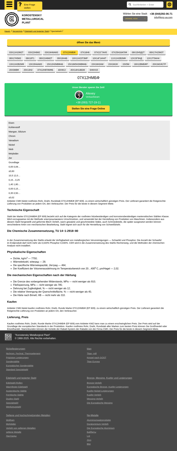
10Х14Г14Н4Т (99, 58)
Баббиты (91, 432)
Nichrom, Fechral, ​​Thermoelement (23, 353)
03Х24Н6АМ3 (51, 52)
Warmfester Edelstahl (17, 386)
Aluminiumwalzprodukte (99, 420)
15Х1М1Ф (113, 64)
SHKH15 (94, 70)
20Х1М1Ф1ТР (159, 64)
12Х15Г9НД (136, 58)
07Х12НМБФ (69, 52)
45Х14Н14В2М (78, 70)
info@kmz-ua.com (163, 17)
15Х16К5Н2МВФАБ (77, 64)
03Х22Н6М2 (34, 52)
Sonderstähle (12, 361)
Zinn (89, 440)
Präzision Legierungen (17, 357)
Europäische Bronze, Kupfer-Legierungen (108, 386)
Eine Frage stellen (29, 6)
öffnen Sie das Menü (88, 42)
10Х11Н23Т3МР (80, 58)
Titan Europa (93, 361)
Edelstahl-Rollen (14, 383)
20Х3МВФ (14, 70)
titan (89, 348)
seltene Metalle (13, 432)
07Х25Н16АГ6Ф (119, 52)
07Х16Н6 (85, 52)
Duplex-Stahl (12, 398)
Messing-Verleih (95, 398)
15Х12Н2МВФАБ (55, 64)
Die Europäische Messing (100, 403)
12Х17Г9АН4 (153, 58)
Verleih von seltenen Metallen (21, 428)
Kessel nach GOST (96, 357)
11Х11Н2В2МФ (118, 58)
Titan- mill (92, 353)
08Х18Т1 (30, 58)
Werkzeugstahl (13, 406)
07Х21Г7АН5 (100, 52)
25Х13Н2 (28, 70)
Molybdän (11, 424)
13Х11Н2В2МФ (16, 64)
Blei (89, 444)
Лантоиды (11, 436)
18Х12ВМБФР (141, 64)
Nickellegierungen (15, 348)
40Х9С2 (62, 70)
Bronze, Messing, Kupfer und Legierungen (109, 378)
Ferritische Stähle (15, 394)
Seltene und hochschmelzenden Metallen (28, 415)
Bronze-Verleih (94, 383)
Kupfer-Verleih (94, 394)
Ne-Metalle (92, 415)
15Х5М (125, 64)
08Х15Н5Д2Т (138, 52)
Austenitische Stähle (16, 391)
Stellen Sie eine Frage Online (88, 108)
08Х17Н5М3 (15, 58)
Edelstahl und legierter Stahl (21, 378)
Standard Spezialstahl (17, 369)
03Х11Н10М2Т (16, 52)
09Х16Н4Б (62, 58)
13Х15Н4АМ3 (35, 64)
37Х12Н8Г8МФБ (45, 70)
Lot (88, 436)
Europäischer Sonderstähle (19, 365)
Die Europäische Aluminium (100, 428)
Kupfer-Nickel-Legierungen (100, 391)
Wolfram (10, 420)
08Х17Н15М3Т (156, 52)
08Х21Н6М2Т (45, 58)
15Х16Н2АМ (97, 64)
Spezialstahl (12, 403)
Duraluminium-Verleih (97, 424)
